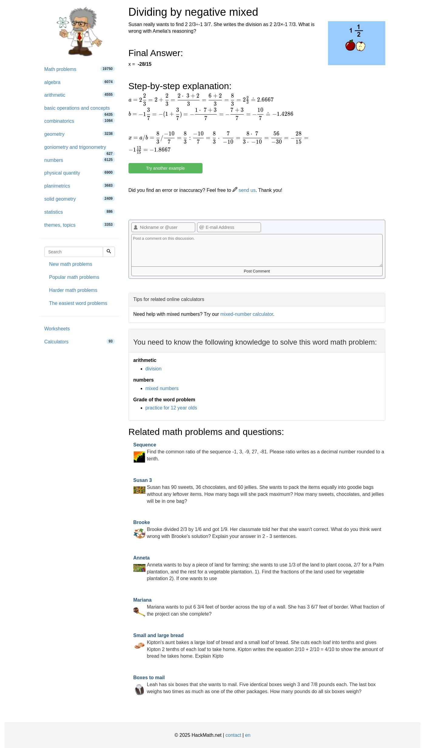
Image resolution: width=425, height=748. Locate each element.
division (154, 368)
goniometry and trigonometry (79, 149)
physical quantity (79, 172)
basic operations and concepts (79, 110)
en (247, 735)
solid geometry (79, 199)
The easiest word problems (78, 303)
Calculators (79, 341)
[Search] (109, 252)
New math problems (70, 264)
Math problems (79, 69)
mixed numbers (162, 388)
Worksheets (57, 328)
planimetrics (79, 186)
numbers (79, 160)
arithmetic (79, 95)
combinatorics (79, 121)
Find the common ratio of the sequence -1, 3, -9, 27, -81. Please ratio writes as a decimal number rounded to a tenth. (258, 451)
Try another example (165, 168)
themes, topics (79, 225)
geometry (79, 134)
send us (244, 190)
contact (233, 735)
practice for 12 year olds (171, 407)
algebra (79, 82)
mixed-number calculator (246, 314)
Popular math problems (74, 277)
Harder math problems (73, 290)
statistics (79, 212)
